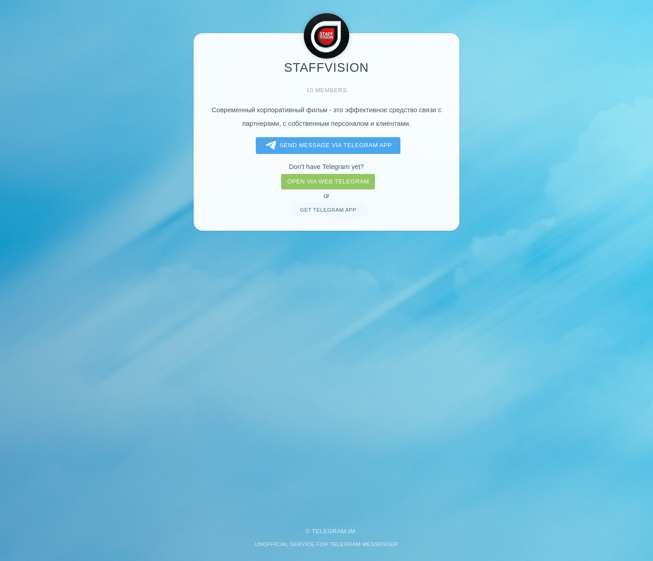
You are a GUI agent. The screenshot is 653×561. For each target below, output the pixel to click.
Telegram (329, 531)
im (352, 531)
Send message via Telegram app (327, 145)
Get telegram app (328, 210)
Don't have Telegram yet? (326, 166)
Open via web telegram (328, 181)
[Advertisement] (326, 373)
